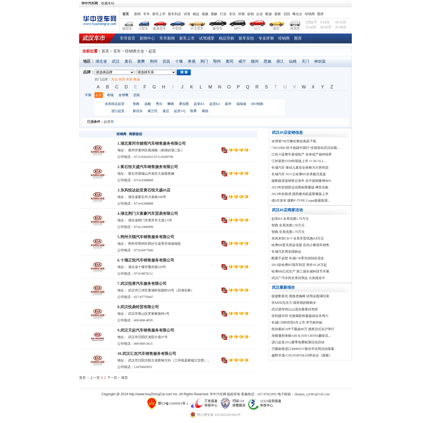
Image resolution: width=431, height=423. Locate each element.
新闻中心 (147, 38)
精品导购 (226, 38)
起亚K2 (214, 104)
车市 (146, 14)
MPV (237, 23)
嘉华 (228, 104)
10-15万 (340, 22)
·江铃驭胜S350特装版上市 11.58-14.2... (298, 161)
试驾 (187, 14)
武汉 (116, 61)
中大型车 (197, 23)
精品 (196, 14)
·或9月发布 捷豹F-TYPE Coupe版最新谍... (300, 200)
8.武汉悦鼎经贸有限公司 (138, 307)
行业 (223, 14)
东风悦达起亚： (116, 104)
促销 (250, 14)
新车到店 (174, 14)
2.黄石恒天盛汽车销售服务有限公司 (147, 167)
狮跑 (170, 104)
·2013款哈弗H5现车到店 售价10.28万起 (299, 265)
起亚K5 (199, 104)
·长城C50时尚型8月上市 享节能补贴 (296, 322)
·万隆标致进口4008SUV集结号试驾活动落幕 (302, 349)
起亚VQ (179, 111)
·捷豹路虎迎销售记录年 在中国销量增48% (301, 181)
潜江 (280, 61)
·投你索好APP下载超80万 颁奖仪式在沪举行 (303, 329)
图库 (320, 14)
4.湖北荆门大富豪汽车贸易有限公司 (147, 214)
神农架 (320, 61)
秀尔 (159, 104)
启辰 (136, 95)
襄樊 (141, 61)
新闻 (137, 14)
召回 (286, 14)
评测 (241, 14)
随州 (255, 61)
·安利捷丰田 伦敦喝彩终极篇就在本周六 (299, 316)
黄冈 (229, 61)
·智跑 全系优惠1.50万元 (288, 225)
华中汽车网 (89, 3)
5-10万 (325, 22)
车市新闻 (167, 38)
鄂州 (217, 61)
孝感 (191, 61)
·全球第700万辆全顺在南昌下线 (293, 141)
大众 (114, 79)
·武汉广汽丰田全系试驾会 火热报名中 (298, 278)
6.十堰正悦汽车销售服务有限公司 (145, 260)
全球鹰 (123, 95)
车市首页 (127, 38)
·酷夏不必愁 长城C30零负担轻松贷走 (297, 258)
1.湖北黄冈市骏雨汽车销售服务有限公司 (151, 143)
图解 (214, 14)
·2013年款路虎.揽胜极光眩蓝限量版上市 (299, 194)
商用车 (295, 23)
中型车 (177, 23)
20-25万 (325, 27)
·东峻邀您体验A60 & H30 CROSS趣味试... (301, 336)
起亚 (98, 95)
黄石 (128, 61)
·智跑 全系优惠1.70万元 (288, 232)
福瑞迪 (241, 104)
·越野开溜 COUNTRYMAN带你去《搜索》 (301, 355)
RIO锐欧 (257, 104)
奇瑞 (110, 95)
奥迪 (136, 79)
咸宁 (242, 61)
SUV (257, 23)
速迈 (165, 111)
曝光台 (297, 14)
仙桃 (293, 61)
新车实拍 (246, 38)
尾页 (124, 378)
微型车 (127, 23)
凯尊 (193, 111)
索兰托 (153, 111)
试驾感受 (206, 38)
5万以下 (311, 22)
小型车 (143, 23)
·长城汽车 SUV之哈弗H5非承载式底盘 (298, 174)
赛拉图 (184, 104)
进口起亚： (119, 111)
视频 (205, 14)
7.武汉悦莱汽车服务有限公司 (142, 284)
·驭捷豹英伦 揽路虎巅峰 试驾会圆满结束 (300, 296)
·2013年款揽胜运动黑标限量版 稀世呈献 (299, 187)
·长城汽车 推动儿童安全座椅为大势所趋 (299, 167)
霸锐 (205, 111)
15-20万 (310, 27)
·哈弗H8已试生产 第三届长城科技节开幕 (300, 271)
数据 (268, 14)
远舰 (147, 104)
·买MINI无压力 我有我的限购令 (293, 303)
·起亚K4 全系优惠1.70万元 (290, 219)
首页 (125, 14)
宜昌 (166, 61)
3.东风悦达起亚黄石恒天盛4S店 (143, 190)
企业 (259, 14)
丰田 (129, 79)
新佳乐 (138, 111)
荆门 (204, 61)
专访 (232, 14)
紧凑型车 (160, 23)
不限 (88, 95)
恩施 (267, 61)
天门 (305, 61)
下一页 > (113, 378)
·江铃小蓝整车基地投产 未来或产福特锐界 (301, 154)
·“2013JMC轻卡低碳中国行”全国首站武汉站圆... (305, 148)
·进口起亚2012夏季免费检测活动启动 (297, 342)
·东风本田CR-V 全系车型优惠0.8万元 (297, 238)
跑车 (276, 23)
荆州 (154, 61)
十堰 (179, 61)
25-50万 (340, 27)
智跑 (136, 104)
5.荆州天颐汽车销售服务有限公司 (145, 237)
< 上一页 (93, 378)
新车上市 (158, 14)
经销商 (310, 14)
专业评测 (266, 38)
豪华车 (217, 23)
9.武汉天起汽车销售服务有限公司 (145, 330)
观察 (277, 14)
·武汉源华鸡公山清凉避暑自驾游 (294, 309)
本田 (121, 79)
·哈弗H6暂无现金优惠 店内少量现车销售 (300, 245)
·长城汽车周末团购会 (286, 252)
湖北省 (101, 61)
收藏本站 (107, 3)
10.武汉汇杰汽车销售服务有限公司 (146, 354)
